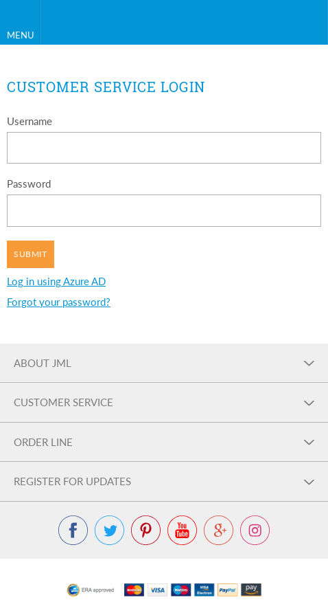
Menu (20, 35)
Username (29, 121)
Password (29, 183)
